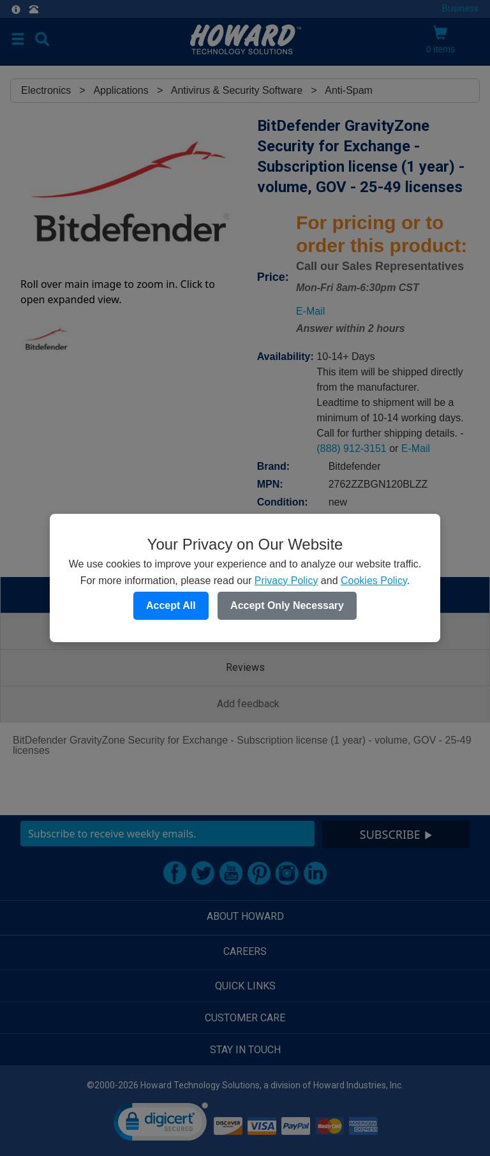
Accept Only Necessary (287, 605)
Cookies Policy (374, 580)
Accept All (171, 605)
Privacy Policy (286, 580)
